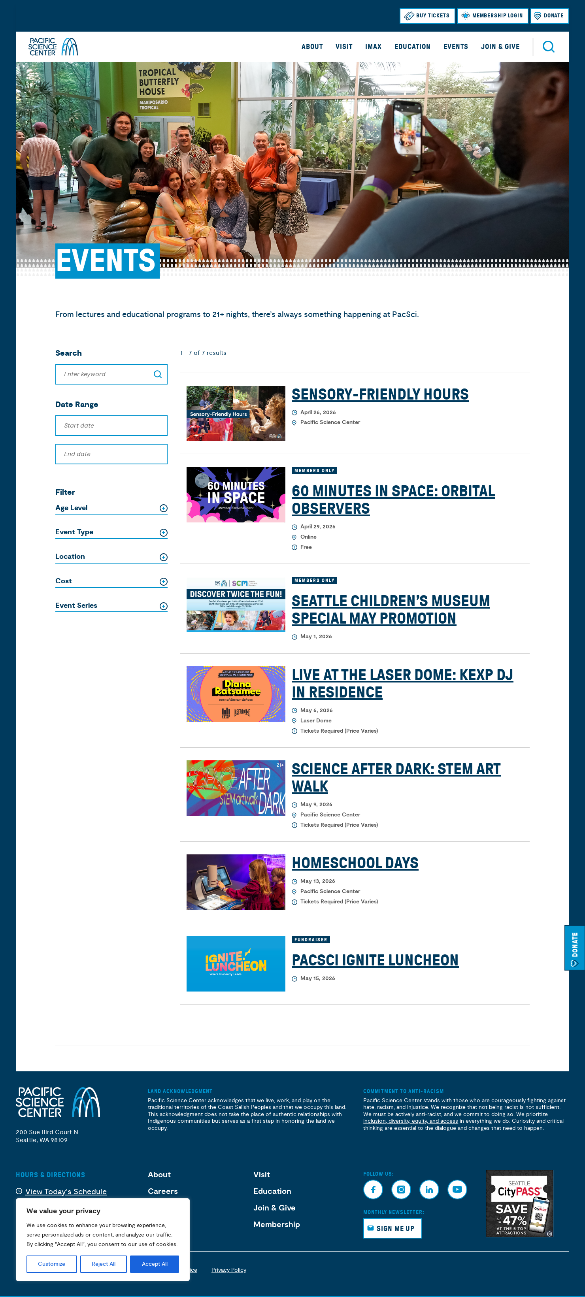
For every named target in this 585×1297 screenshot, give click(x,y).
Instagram (401, 1189)
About (312, 47)
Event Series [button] (76, 606)
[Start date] (111, 425)
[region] (103, 1239)
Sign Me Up (396, 1229)
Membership (276, 1225)
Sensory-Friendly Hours (380, 394)
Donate (554, 16)
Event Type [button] (74, 532)
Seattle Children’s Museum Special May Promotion (391, 609)
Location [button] (70, 557)
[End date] (111, 454)
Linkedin (429, 1189)
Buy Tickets (433, 16)
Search (549, 47)
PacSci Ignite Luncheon (375, 960)
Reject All (103, 1264)
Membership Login (497, 16)
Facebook (373, 1189)
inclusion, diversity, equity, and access (410, 1121)
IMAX (373, 47)
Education (412, 47)
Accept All (155, 1264)
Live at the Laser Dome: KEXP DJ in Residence (402, 683)
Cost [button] (63, 581)
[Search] (111, 374)
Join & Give (500, 47)
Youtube (457, 1189)
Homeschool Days (355, 863)
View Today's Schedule (66, 1192)
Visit (344, 47)
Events (455, 47)
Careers (163, 1191)
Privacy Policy (228, 1270)
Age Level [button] (71, 508)
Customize (51, 1264)
